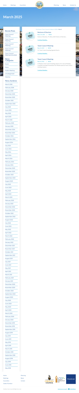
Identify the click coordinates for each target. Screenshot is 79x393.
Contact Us (73, 5)
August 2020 (9, 297)
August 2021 (9, 258)
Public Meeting (10, 70)
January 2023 (9, 203)
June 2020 (8, 303)
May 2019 (8, 342)
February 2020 (9, 316)
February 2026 (9, 87)
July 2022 (8, 223)
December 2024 (10, 129)
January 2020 (9, 320)
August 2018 (9, 358)
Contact (23, 381)
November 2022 (10, 210)
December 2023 (10, 168)
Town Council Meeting (9, 35)
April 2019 (8, 345)
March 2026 (8, 84)
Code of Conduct (7, 383)
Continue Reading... (42, 40)
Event (7, 64)
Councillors (23, 5)
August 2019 (9, 332)
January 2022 (9, 242)
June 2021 (8, 265)
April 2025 (8, 116)
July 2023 (8, 184)
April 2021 (8, 271)
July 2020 (8, 300)
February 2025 (9, 123)
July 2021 (8, 261)
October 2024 (9, 136)
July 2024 (8, 145)
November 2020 (10, 287)
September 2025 (10, 103)
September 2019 (10, 329)
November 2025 (10, 97)
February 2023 (9, 200)
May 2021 (8, 268)
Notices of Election (44, 32)
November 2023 (10, 171)
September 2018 (10, 355)
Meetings (13, 5)
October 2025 (9, 100)
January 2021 (9, 281)
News (64, 5)
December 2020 (10, 284)
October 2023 (9, 174)
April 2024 (8, 155)
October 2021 (9, 252)
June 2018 (8, 365)
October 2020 (9, 291)
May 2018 (8, 368)
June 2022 (8, 226)
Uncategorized (9, 73)
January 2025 (9, 126)
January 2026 (9, 91)
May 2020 (8, 307)
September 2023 (10, 178)
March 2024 (8, 158)
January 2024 (9, 165)
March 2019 (8, 349)
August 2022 (9, 220)
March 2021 (8, 274)
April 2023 (8, 194)
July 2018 (8, 361)
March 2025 (8, 120)
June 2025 (8, 110)
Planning (56, 5)
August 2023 (9, 181)
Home (4, 5)
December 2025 (10, 94)
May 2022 (8, 229)
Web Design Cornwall (62, 389)
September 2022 (10, 216)
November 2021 (10, 249)
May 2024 (8, 152)
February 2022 (9, 239)
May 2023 (8, 191)
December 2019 (10, 323)
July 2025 (8, 107)
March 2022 (8, 236)
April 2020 (8, 310)
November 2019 (10, 326)
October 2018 (9, 352)
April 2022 (8, 232)
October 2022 (9, 213)
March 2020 (8, 313)
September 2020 (10, 294)
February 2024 (9, 162)
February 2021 (9, 278)
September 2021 (10, 255)
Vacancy (7, 77)
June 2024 (8, 149)
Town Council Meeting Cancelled (11, 54)
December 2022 (10, 207)
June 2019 (8, 339)
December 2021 (10, 245)
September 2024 (10, 139)
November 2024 (10, 133)
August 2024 (9, 142)
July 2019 (8, 336)
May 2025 (8, 113)
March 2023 (8, 197)
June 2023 (8, 187)
